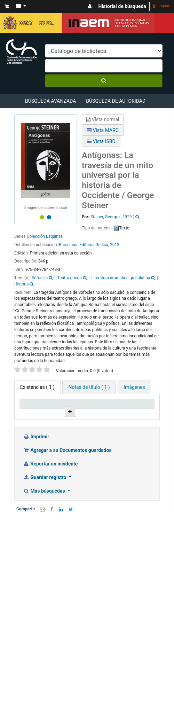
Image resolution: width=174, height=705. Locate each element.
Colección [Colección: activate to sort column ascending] (101, 412)
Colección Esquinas (45, 236)
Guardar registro (45, 520)
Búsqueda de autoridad (115, 101)
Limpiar (160, 6)
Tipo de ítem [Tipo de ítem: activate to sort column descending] (31, 409)
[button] (7, 6)
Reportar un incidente (50, 507)
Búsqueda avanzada (50, 101)
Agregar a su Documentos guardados (67, 493)
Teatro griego (69, 277)
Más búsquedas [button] (44, 534)
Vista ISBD (101, 141)
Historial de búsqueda (122, 6)
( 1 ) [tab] (37, 387)
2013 (114, 244)
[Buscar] (104, 80)
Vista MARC (103, 130)
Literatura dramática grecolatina (121, 277)
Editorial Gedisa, (94, 244)
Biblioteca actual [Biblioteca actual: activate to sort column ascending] (68, 409)
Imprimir (36, 480)
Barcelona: (69, 244)
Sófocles (40, 277)
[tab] (89, 387)
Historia (21, 284)
